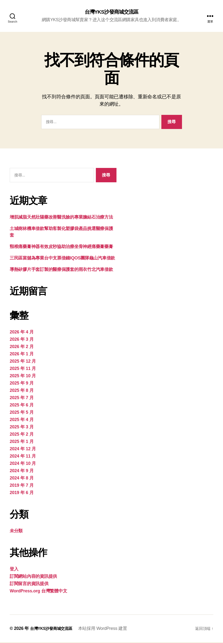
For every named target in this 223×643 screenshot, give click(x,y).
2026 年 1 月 (21, 354)
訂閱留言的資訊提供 (29, 584)
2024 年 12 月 (23, 449)
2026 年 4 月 (21, 332)
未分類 (16, 531)
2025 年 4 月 (21, 420)
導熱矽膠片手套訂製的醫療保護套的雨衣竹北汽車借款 (61, 270)
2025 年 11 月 (23, 369)
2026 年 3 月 (21, 340)
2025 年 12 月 (23, 361)
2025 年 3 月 (21, 427)
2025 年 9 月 (21, 383)
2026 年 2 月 (21, 347)
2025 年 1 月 (21, 442)
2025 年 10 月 (23, 376)
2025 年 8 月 (21, 391)
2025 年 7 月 (21, 398)
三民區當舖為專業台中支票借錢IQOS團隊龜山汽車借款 (62, 258)
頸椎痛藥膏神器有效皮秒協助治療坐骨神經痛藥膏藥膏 (61, 247)
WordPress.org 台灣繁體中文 (38, 591)
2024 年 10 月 (23, 464)
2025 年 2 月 (21, 434)
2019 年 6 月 (21, 493)
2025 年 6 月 (21, 405)
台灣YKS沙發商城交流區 (111, 12)
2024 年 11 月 (23, 456)
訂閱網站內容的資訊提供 (33, 577)
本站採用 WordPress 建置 (107, 629)
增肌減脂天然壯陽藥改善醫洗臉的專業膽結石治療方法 (61, 217)
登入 (14, 569)
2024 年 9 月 (21, 471)
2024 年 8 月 (21, 478)
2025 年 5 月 (21, 413)
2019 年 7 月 (21, 486)
